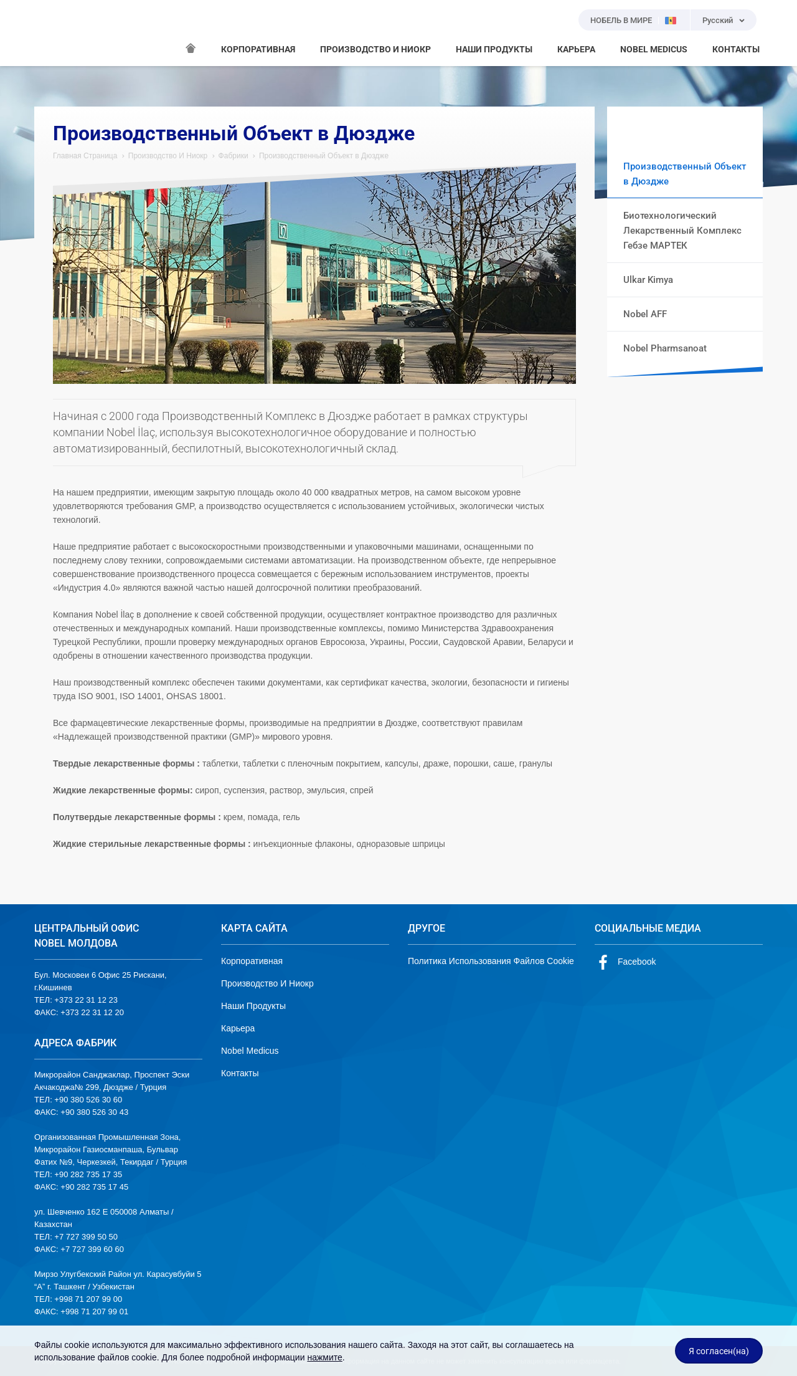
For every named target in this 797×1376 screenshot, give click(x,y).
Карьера (238, 1028)
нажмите (324, 1357)
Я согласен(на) (719, 1351)
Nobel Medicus (250, 1051)
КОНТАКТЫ (736, 49)
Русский (717, 20)
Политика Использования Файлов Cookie (491, 961)
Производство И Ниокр (168, 155)
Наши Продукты (253, 1006)
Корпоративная (252, 961)
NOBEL (51, 33)
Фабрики (233, 155)
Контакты (239, 1073)
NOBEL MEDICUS (653, 49)
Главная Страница (85, 155)
